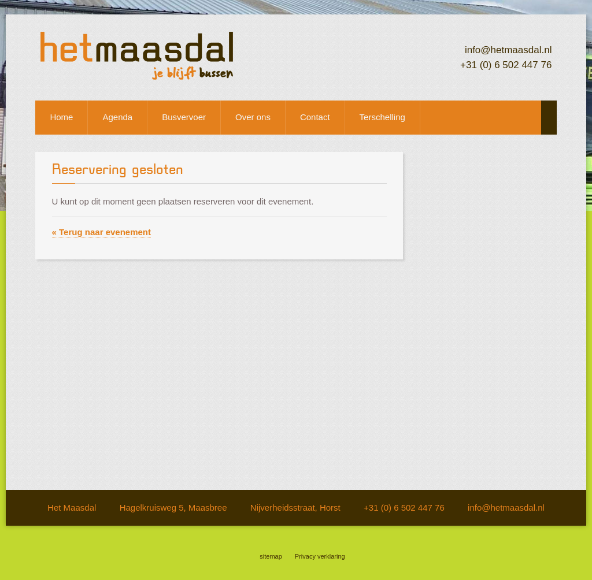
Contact (315, 117)
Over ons (253, 117)
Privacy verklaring (320, 556)
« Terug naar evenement (101, 232)
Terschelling (382, 117)
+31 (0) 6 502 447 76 (506, 65)
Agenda (117, 117)
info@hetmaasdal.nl (508, 49)
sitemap (271, 556)
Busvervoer (184, 117)
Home (61, 117)
